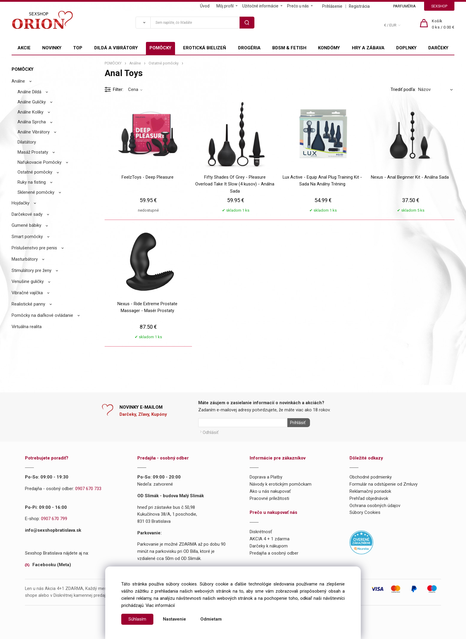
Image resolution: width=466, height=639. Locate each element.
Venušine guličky (28, 281)
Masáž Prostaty (33, 152)
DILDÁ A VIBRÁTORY (116, 48)
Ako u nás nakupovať (270, 490)
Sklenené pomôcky (36, 192)
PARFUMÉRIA (404, 6)
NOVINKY (52, 48)
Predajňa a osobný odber (274, 551)
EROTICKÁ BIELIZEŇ (204, 48)
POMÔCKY (160, 48)
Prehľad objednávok (369, 497)
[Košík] (443, 24)
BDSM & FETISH (289, 48)
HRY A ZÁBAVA (368, 48)
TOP (77, 48)
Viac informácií (160, 605)
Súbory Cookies (365, 511)
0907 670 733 (88, 487)
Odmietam (211, 619)
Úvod (205, 6)
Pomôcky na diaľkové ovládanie (42, 315)
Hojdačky (20, 203)
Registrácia (359, 6)
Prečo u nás (298, 6)
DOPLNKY (406, 48)
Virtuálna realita (27, 326)
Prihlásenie (332, 6)
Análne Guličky (32, 102)
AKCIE (24, 48)
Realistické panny (28, 304)
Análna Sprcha (32, 122)
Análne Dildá (29, 92)
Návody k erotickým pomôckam (280, 483)
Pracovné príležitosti (269, 497)
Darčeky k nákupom (269, 544)
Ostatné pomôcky (35, 172)
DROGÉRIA (249, 48)
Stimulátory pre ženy (31, 270)
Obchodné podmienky (371, 476)
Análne (18, 81)
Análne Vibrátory (34, 132)
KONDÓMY (329, 48)
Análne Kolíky (30, 112)
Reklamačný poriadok (370, 490)
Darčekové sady (27, 214)
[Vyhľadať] (143, 23)
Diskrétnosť (261, 530)
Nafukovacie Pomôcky (40, 162)
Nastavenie (174, 619)
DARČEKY (438, 48)
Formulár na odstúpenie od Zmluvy (384, 483)
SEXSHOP (439, 6)
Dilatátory (27, 142)
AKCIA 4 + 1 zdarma (269, 537)
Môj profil (225, 6)
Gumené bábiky (26, 225)
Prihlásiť (296, 422)
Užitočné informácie (260, 6)
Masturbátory (25, 259)
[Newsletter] (242, 422)
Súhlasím (137, 619)
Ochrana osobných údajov (375, 504)
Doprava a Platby (266, 476)
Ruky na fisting (32, 182)
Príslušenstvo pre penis (34, 248)
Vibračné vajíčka (27, 292)
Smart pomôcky (27, 236)
